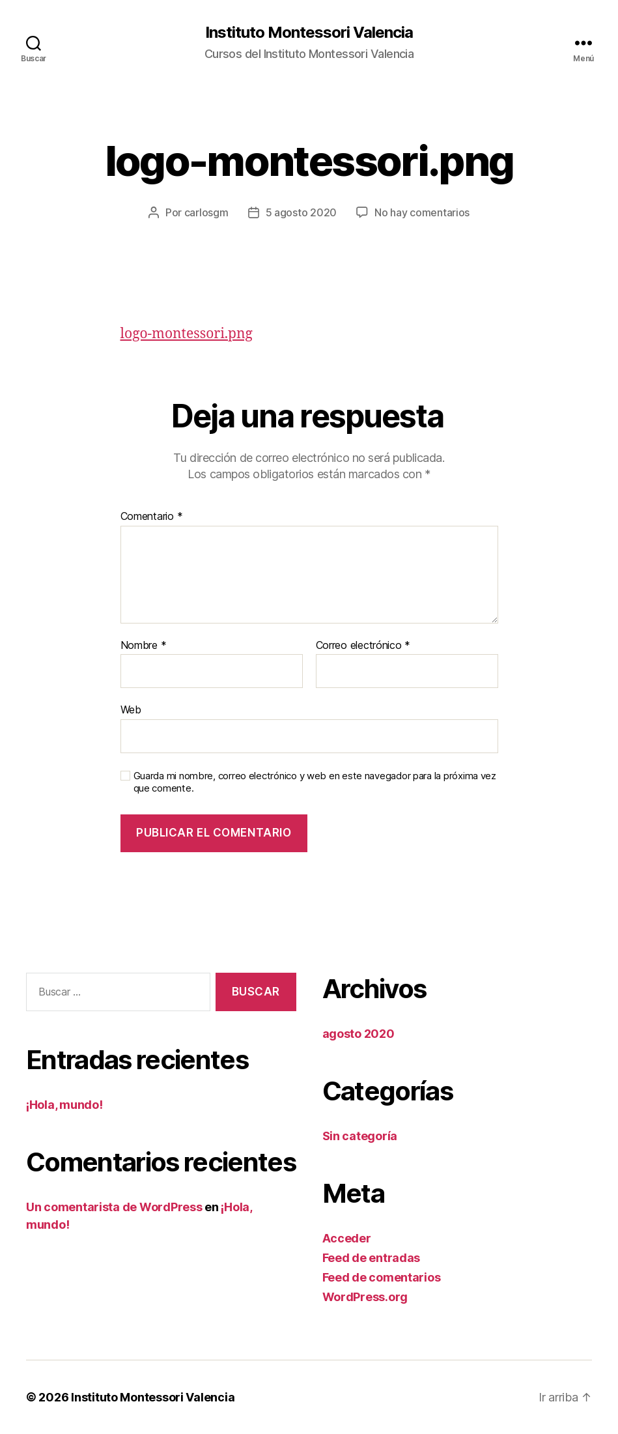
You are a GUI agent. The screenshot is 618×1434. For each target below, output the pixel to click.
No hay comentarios (422, 212)
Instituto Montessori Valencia (309, 32)
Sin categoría (360, 1136)
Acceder (346, 1238)
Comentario (151, 517)
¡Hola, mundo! (64, 1104)
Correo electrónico (363, 646)
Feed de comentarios (381, 1277)
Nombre (143, 646)
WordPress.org (365, 1297)
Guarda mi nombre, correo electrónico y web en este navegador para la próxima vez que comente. (314, 782)
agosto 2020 (358, 1033)
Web (130, 709)
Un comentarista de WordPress (114, 1207)
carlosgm (206, 212)
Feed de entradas (371, 1258)
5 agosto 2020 (301, 212)
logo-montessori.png (186, 334)
